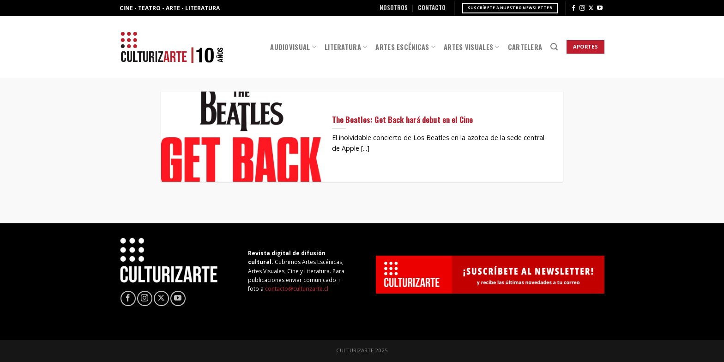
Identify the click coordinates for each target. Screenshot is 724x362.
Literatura (346, 47)
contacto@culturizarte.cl (296, 289)
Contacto (432, 7)
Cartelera (525, 47)
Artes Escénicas (405, 47)
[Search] (554, 47)
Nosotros (394, 7)
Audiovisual (293, 47)
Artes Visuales (472, 47)
